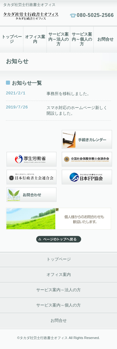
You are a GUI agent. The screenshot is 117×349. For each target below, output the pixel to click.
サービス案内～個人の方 (82, 39)
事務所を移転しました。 (68, 94)
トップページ (12, 39)
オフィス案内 (35, 39)
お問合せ (105, 39)
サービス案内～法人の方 (58, 39)
